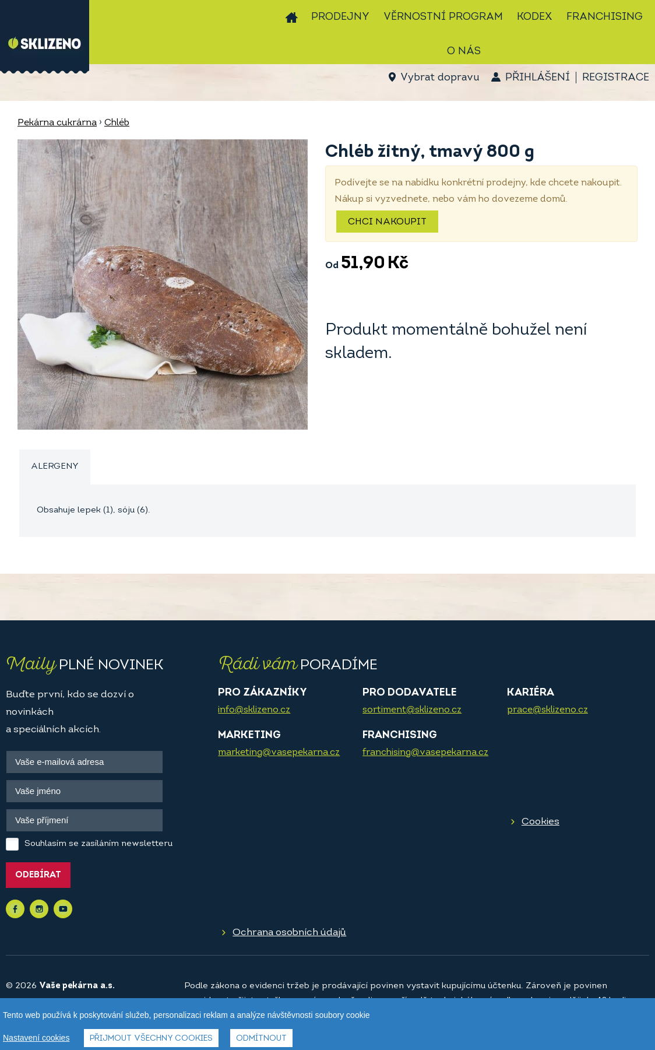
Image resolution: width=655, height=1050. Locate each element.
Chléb (116, 123)
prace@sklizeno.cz (547, 710)
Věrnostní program (443, 17)
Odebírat (38, 875)
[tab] (54, 467)
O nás (464, 51)
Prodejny (340, 17)
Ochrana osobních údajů (289, 932)
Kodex (534, 17)
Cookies (540, 822)
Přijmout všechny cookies (151, 1038)
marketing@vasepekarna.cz (279, 752)
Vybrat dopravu (439, 77)
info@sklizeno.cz (254, 710)
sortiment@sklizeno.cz (412, 710)
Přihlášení (537, 77)
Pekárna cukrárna (57, 123)
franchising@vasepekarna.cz (425, 752)
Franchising (604, 17)
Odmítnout (261, 1038)
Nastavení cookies (36, 1037)
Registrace (615, 77)
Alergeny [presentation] (55, 466)
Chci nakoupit (387, 222)
